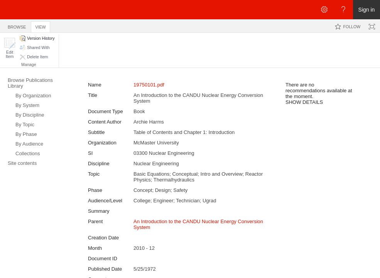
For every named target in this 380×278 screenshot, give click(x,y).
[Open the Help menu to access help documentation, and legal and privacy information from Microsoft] (343, 9)
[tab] (16, 25)
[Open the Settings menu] (324, 9)
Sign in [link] (366, 10)
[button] (10, 48)
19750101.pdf (148, 85)
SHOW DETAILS (304, 102)
